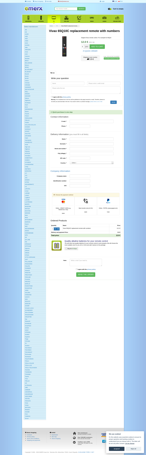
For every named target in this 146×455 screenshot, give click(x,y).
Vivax (26, 403)
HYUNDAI (28, 162)
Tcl (26, 343)
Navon (27, 224)
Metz (26, 215)
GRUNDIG (28, 136)
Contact (28, 1)
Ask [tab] (52, 73)
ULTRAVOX (28, 385)
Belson (27, 65)
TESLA (27, 361)
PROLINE (28, 277)
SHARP (27, 306)
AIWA (26, 41)
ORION (27, 253)
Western (27, 409)
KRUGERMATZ (29, 184)
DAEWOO (28, 87)
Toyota (27, 376)
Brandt (27, 74)
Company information (60, 171)
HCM (26, 144)
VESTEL (27, 398)
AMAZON (27, 49)
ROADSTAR (28, 288)
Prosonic (27, 279)
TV (57, 25)
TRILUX (27, 381)
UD (26, 383)
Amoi (26, 52)
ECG (26, 107)
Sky (26, 319)
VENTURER (28, 396)
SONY (27, 330)
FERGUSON (28, 118)
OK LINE (27, 239)
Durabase (27, 102)
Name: (64, 139)
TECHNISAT (28, 352)
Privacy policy (31, 436)
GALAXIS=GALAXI (30, 125)
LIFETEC (27, 189)
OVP (26, 259)
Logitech (27, 197)
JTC (26, 175)
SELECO (27, 301)
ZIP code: (63, 158)
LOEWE (27, 193)
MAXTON (27, 211)
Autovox (27, 56)
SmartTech (28, 325)
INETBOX (28, 169)
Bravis (27, 76)
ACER (27, 34)
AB (26, 32)
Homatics (27, 155)
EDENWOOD (29, 109)
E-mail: (64, 121)
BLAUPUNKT (29, 69)
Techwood (28, 356)
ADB (26, 36)
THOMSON (28, 372)
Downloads (55, 435)
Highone (27, 149)
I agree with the (61, 97)
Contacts (29, 435)
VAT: (65, 185)
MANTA (27, 204)
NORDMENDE (29, 233)
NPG (26, 235)
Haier (26, 138)
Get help (48, 1)
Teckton (27, 345)
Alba (26, 47)
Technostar (28, 354)
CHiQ (26, 166)
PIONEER (28, 268)
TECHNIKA (28, 350)
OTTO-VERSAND (30, 257)
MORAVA (27, 222)
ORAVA (27, 250)
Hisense (27, 151)
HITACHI (27, 153)
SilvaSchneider (29, 314)
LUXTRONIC (28, 202)
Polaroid (27, 270)
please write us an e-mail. (96, 101)
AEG (26, 38)
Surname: (63, 144)
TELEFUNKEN (29, 359)
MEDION (27, 213)
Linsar (26, 191)
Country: (64, 163)
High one (27, 147)
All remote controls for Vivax (111, 58)
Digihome (27, 100)
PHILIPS (27, 266)
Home (51, 25)
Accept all (117, 449)
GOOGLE (27, 129)
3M (26, 29)
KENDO (27, 180)
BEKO (27, 60)
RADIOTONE (29, 286)
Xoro (26, 414)
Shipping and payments (33, 440)
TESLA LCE (28, 365)
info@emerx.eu (63, 1)
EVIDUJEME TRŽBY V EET (86, 452)
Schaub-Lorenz (29, 308)
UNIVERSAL (28, 392)
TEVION (27, 370)
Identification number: (60, 181)
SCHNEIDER (29, 310)
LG (26, 186)
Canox (27, 80)
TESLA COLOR (29, 363)
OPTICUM (28, 246)
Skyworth (27, 321)
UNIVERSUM (29, 394)
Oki (26, 242)
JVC (26, 177)
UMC (26, 387)
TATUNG (27, 341)
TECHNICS (28, 348)
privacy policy (66, 97)
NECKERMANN (29, 228)
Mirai (26, 217)
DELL (26, 91)
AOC (26, 54)
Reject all (133, 449)
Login (102, 1)
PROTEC (27, 281)
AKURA (27, 45)
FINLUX (27, 120)
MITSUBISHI (28, 219)
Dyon (26, 105)
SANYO (27, 297)
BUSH (27, 78)
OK (26, 237)
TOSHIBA (28, 374)
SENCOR (27, 303)
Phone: (64, 126)
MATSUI (27, 208)
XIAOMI (27, 412)
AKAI (26, 43)
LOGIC (27, 195)
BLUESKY (28, 71)
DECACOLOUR (29, 89)
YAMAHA (27, 416)
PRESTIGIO (28, 275)
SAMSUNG (28, 294)
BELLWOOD (28, 63)
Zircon (27, 418)
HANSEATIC (28, 142)
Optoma (27, 248)
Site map (54, 436)
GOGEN (27, 127)
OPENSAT (28, 244)
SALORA (27, 292)
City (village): (62, 153)
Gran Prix (27, 133)
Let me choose (129, 443)
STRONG (27, 332)
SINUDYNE (28, 317)
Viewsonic (28, 401)
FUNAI (27, 122)
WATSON (27, 407)
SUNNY (27, 334)
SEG (26, 299)
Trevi (26, 378)
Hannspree (28, 140)
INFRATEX (28, 171)
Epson (27, 111)
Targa (26, 339)
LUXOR (27, 200)
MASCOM (28, 206)
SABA (26, 290)
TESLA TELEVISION (31, 367)
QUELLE (27, 283)
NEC (26, 226)
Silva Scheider (29, 312)
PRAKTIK (27, 272)
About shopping (38, 1)
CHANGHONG (29, 164)
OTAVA (27, 255)
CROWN (27, 85)
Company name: (62, 176)
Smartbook (28, 323)
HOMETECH (28, 158)
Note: (65, 260)
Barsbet (27, 58)
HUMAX (27, 160)
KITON (27, 182)
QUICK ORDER (90, 51)
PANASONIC (28, 264)
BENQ (27, 67)
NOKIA (27, 230)
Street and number (61, 148)
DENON (27, 94)
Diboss (27, 98)
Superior (27, 337)
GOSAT (27, 131)
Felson (27, 116)
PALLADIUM (28, 261)
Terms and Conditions (33, 438)
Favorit (27, 113)
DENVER (27, 96)
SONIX (27, 328)
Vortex (27, 405)
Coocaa (27, 82)
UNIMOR (27, 389)
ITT (26, 173)
